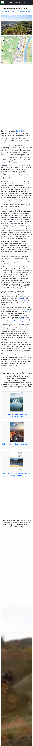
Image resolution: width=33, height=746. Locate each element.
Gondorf (19, 131)
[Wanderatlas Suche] (25, 2)
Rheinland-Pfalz (6, 11)
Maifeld (3, 162)
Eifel (13, 11)
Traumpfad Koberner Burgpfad (16, 321)
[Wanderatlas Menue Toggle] (30, 2)
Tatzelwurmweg (22, 300)
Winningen (28, 311)
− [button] (3, 40)
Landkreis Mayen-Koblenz (23, 11)
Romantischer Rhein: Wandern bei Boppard (16, 474)
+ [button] (3, 38)
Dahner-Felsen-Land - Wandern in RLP (16, 445)
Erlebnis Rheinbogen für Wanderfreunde (16, 415)
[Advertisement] (16, 79)
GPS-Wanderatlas (14, 2)
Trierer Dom (16, 221)
